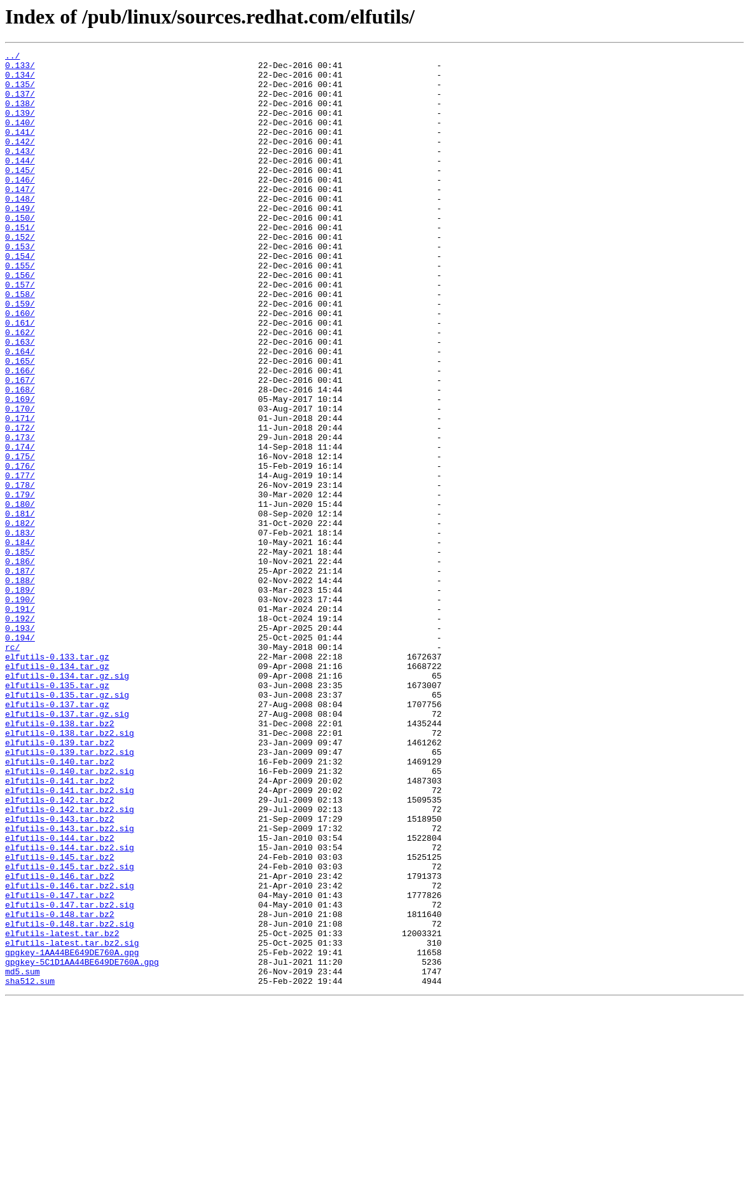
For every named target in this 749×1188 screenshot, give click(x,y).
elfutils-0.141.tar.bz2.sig (69, 938)
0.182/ (20, 618)
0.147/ (20, 217)
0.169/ (20, 469)
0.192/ (20, 732)
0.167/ (20, 446)
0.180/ (20, 595)
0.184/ (20, 641)
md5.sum (22, 1156)
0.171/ (20, 492)
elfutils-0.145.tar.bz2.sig (69, 1030)
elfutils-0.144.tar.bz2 (59, 996)
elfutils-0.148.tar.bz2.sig (69, 1099)
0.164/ (20, 412)
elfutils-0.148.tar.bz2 (59, 1087)
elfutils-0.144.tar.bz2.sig (69, 1007)
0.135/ (20, 91)
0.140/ (20, 137)
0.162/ (20, 389)
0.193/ (20, 744)
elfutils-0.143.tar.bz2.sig (69, 984)
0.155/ (20, 309)
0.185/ (20, 652)
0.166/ (20, 435)
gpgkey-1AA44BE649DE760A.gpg (72, 1133)
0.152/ (20, 274)
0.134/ (20, 80)
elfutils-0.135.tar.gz (57, 812)
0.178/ (20, 572)
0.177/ (20, 561)
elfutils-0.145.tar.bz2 (59, 1019)
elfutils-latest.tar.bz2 (62, 1110)
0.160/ (20, 366)
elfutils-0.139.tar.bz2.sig (69, 893)
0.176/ (20, 549)
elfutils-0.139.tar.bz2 (59, 881)
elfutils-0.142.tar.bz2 (59, 950)
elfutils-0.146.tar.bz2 (59, 1041)
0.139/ (20, 126)
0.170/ (20, 481)
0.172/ (20, 503)
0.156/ (20, 320)
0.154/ (20, 297)
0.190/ (20, 709)
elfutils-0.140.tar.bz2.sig (69, 916)
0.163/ (20, 400)
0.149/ (20, 240)
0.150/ (20, 252)
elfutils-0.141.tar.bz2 (59, 927)
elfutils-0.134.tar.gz (57, 790)
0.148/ (20, 229)
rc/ (12, 767)
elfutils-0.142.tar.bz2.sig (69, 961)
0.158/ (20, 343)
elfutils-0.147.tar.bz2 (59, 1064)
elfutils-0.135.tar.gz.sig (67, 824)
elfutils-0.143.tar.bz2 (59, 973)
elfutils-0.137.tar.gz (57, 835)
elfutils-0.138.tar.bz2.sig (69, 870)
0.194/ (20, 755)
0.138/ (20, 114)
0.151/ (20, 263)
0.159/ (20, 355)
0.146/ (20, 206)
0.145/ (20, 194)
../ (12, 57)
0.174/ (20, 526)
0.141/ (20, 149)
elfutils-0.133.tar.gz (57, 778)
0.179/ (20, 584)
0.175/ (20, 538)
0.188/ (20, 687)
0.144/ (20, 183)
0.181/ (20, 606)
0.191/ (20, 721)
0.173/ (20, 515)
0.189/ (20, 698)
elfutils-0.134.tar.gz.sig (67, 801)
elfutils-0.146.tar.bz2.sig (69, 1053)
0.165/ (20, 423)
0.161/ (20, 377)
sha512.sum (30, 1167)
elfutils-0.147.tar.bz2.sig (69, 1076)
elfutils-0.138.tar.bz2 (59, 858)
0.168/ (20, 458)
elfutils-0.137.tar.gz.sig (67, 847)
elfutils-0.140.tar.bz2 (59, 904)
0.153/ (20, 286)
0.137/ (20, 103)
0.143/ (20, 171)
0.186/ (20, 664)
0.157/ (20, 332)
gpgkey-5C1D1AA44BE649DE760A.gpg (82, 1144)
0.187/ (20, 675)
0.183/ (20, 629)
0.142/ (20, 160)
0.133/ (20, 68)
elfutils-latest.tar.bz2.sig (72, 1122)
